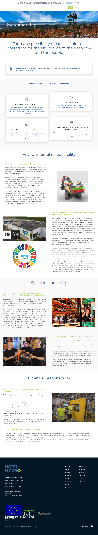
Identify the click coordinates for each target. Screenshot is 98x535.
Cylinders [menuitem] (67, 469)
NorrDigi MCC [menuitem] (68, 472)
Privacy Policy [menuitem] (82, 469)
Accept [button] (70, 7)
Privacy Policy (69, 3)
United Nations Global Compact (83, 220)
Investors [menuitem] (81, 472)
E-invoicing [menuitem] (82, 475)
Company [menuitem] (67, 484)
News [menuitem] (66, 487)
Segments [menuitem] (67, 478)
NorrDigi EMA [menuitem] (68, 475)
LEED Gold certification (81, 256)
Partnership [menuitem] (67, 481)
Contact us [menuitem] (82, 481)
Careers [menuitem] (81, 478)
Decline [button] (76, 7)
